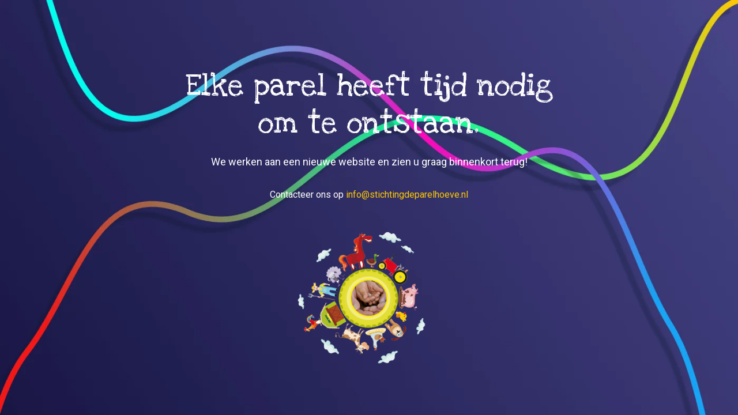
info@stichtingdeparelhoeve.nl (407, 194)
